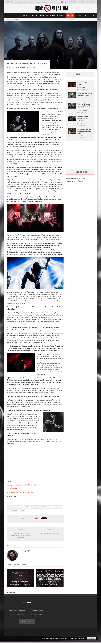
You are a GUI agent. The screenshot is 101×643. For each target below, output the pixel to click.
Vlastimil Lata (82, 123)
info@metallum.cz (17, 615)
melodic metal (57, 507)
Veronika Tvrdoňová (83, 98)
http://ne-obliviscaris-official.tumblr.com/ (20, 492)
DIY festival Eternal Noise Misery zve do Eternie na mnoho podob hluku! (21, 535)
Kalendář (78, 15)
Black (26, 507)
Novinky (25, 15)
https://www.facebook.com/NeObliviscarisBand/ (23, 485)
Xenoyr (22, 510)
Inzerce (86, 632)
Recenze (52, 15)
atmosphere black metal (15, 507)
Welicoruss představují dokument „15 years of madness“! (83, 106)
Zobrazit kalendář (72, 181)
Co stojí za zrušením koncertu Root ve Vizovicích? (82, 118)
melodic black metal (44, 507)
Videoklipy (35, 15)
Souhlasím (91, 638)
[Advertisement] (80, 155)
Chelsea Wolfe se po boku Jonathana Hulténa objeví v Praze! (84, 131)
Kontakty (92, 2)
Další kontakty (27, 622)
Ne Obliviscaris (12, 489)
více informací (81, 638)
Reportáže (43, 15)
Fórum (86, 15)
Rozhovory (70, 15)
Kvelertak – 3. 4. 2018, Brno (49, 533)
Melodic (33, 507)
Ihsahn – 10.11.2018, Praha (20, 581)
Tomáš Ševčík (82, 87)
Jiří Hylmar (12, 67)
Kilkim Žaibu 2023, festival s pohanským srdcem (28, 2)
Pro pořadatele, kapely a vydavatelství (78, 2)
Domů (8, 19)
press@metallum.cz (37, 615)
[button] (81, 181)
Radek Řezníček (15, 584)
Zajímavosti (60, 15)
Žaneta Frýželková (83, 110)
